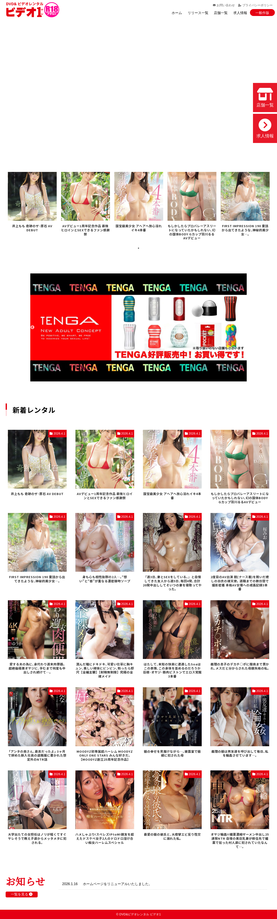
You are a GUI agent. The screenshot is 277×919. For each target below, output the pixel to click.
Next (244, 327)
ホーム (177, 13)
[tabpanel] (32, 203)
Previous (32, 327)
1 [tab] (138, 248)
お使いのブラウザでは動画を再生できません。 (138, 88)
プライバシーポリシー (255, 5)
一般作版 (262, 13)
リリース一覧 (198, 13)
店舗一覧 (221, 13)
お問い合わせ (224, 5)
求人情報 (240, 13)
